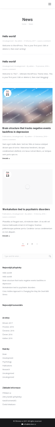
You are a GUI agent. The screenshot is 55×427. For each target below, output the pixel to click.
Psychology (7, 362)
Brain (4, 354)
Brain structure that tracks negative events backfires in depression (24, 282)
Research (6, 369)
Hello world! (9, 36)
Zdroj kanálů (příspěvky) (12, 397)
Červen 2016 (7, 334)
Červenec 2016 (8, 330)
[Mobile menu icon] (49, 4)
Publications (7, 136)
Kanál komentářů (9, 400)
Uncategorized (7, 41)
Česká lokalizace (8, 404)
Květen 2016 (7, 338)
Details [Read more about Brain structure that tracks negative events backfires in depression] (5, 158)
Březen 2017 (7, 323)
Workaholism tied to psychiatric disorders (26, 209)
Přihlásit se (6, 393)
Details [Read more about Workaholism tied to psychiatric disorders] (5, 236)
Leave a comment (44, 41)
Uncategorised (7, 66)
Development (7, 358)
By (18, 41)
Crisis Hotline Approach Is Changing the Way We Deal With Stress (25, 293)
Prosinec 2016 (8, 327)
